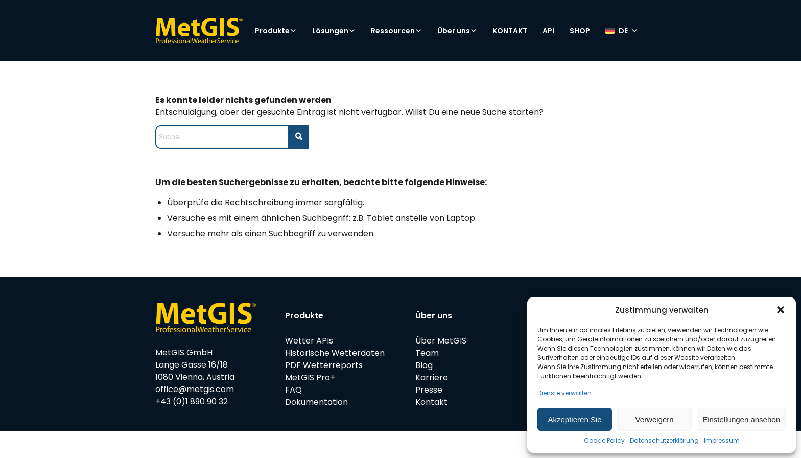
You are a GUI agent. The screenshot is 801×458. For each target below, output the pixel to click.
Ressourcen (396, 30)
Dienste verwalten (564, 392)
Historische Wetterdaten (335, 353)
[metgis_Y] (199, 30)
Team (427, 353)
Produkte (276, 30)
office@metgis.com (194, 389)
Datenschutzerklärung (664, 440)
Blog (424, 365)
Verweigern (654, 419)
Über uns (457, 30)
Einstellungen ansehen (741, 419)
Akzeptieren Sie (575, 419)
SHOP (580, 31)
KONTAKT (509, 31)
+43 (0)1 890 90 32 (191, 401)
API (548, 31)
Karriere (431, 377)
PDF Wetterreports (324, 365)
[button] (780, 310)
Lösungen (334, 30)
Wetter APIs (309, 341)
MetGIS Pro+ (310, 377)
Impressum (722, 440)
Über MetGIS (440, 341)
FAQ (293, 390)
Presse (428, 390)
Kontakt (431, 402)
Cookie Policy (604, 440)
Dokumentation (316, 402)
